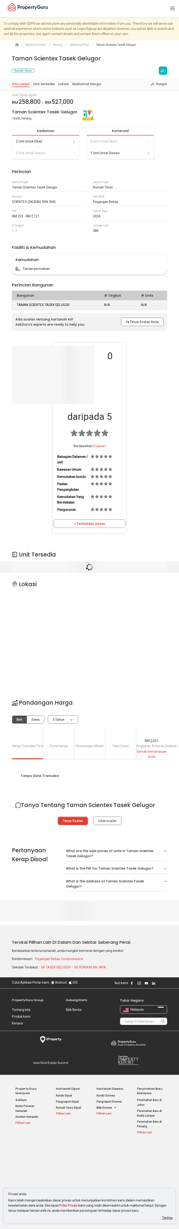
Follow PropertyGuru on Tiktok (165, 983)
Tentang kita (21, 1010)
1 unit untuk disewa (120, 153)
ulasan (99, 446)
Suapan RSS (145, 1171)
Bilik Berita (73, 1010)
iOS (73, 982)
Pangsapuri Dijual (67, 1101)
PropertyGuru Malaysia (25, 1090)
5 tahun (58, 719)
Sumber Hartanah (26, 1116)
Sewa (35, 719)
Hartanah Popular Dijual (26, 1149)
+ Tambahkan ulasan (89, 524)
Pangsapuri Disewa (109, 1101)
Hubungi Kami (76, 1000)
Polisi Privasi (68, 1205)
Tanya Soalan (73, 821)
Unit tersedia (44, 84)
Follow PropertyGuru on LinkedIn (153, 983)
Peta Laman (145, 1177)
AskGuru (21, 1100)
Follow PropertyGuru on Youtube (146, 983)
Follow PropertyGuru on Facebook (132, 983)
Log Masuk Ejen (147, 1154)
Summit (51, 1063)
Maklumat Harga (86, 84)
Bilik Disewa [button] (106, 1107)
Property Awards (128, 1043)
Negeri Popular (107, 1147)
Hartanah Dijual (68, 1088)
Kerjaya (17, 1023)
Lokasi (63, 84)
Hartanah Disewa (109, 1088)
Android (59, 982)
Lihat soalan (107, 821)
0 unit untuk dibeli (120, 141)
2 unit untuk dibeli (46, 141)
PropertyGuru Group (27, 1000)
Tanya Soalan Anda (142, 322)
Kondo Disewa (105, 1095)
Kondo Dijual (64, 1095)
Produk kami (21, 1016)
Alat (140, 1147)
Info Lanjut (21, 84)
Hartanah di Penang (109, 1176)
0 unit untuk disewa (46, 153)
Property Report (128, 1060)
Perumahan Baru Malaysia (149, 1090)
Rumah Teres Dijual (68, 1107)
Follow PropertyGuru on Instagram (139, 983)
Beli (19, 719)
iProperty (51, 1039)
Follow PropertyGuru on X (160, 983)
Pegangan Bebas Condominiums (59, 959)
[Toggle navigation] (172, 9)
